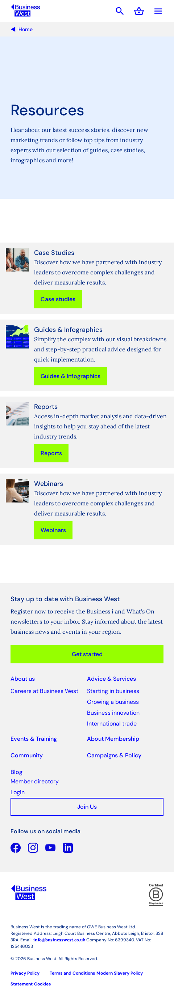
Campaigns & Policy (114, 755)
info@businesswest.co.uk (59, 939)
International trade (112, 723)
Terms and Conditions (72, 973)
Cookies (42, 984)
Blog (16, 772)
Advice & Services (111, 679)
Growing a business (113, 702)
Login (18, 792)
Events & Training (34, 739)
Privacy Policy (25, 973)
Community (27, 755)
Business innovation (113, 712)
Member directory (35, 781)
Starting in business (113, 691)
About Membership (113, 739)
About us (23, 679)
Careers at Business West (44, 691)
